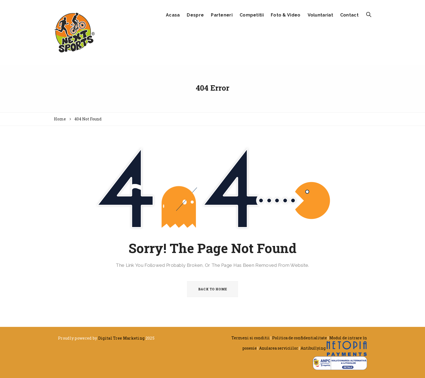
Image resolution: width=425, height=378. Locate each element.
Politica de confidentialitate (299, 337)
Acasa (173, 15)
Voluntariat (320, 15)
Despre (195, 15)
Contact (349, 15)
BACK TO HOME (212, 289)
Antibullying (313, 348)
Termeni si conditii (250, 337)
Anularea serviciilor (278, 348)
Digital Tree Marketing (121, 338)
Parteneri (222, 15)
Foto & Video (286, 15)
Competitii (252, 15)
